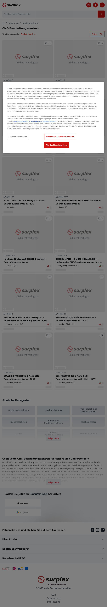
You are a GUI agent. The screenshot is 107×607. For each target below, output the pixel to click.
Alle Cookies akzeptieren (57, 145)
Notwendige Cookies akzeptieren (60, 136)
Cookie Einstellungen (18, 136)
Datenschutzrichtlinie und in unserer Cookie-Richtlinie (34, 121)
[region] (53, 117)
